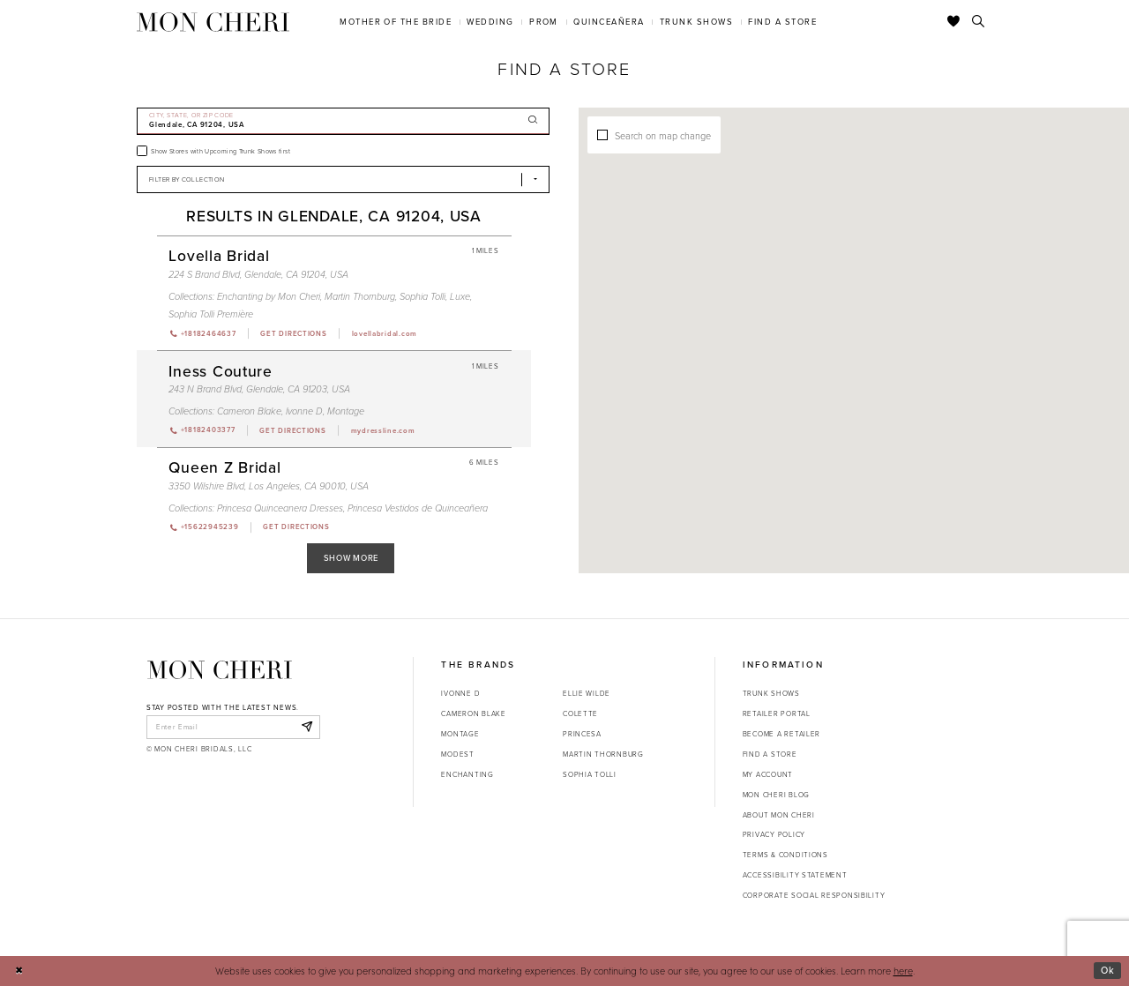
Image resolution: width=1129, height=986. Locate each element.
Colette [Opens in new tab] (580, 713)
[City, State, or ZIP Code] (343, 121)
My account (768, 774)
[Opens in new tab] (292, 333)
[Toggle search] (978, 22)
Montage (460, 733)
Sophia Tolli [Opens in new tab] (590, 774)
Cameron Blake (473, 713)
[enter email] (233, 726)
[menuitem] (396, 21)
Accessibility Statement (795, 875)
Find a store (770, 754)
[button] (817, 291)
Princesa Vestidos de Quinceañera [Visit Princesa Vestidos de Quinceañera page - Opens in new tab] (418, 508)
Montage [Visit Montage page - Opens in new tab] (345, 411)
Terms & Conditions (785, 854)
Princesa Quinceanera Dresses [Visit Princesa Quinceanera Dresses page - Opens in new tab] (280, 508)
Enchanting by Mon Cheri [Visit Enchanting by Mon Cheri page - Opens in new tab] (268, 296)
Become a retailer (781, 733)
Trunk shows (771, 693)
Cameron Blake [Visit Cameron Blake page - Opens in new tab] (249, 411)
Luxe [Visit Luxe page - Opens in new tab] (460, 296)
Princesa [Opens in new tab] (582, 733)
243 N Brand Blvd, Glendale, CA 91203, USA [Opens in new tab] (259, 389)
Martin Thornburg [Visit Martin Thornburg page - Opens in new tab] (360, 296)
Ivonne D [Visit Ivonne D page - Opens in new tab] (304, 411)
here (903, 970)
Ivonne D (460, 693)
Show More (351, 558)
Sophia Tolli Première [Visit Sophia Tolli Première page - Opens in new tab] (210, 314)
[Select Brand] (343, 179)
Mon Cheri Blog (776, 794)
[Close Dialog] (19, 971)
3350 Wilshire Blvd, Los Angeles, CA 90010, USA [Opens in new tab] (268, 486)
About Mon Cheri (779, 815)
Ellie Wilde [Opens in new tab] (586, 693)
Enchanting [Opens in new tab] (467, 774)
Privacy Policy (774, 834)
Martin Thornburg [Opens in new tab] (603, 754)
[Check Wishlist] (954, 22)
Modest (457, 754)
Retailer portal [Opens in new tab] (777, 713)
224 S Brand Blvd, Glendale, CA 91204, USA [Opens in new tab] (258, 274)
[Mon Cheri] (219, 670)
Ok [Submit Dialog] (1108, 970)
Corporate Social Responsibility (814, 895)
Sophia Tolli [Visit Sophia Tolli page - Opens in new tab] (422, 296)
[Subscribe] (306, 726)
